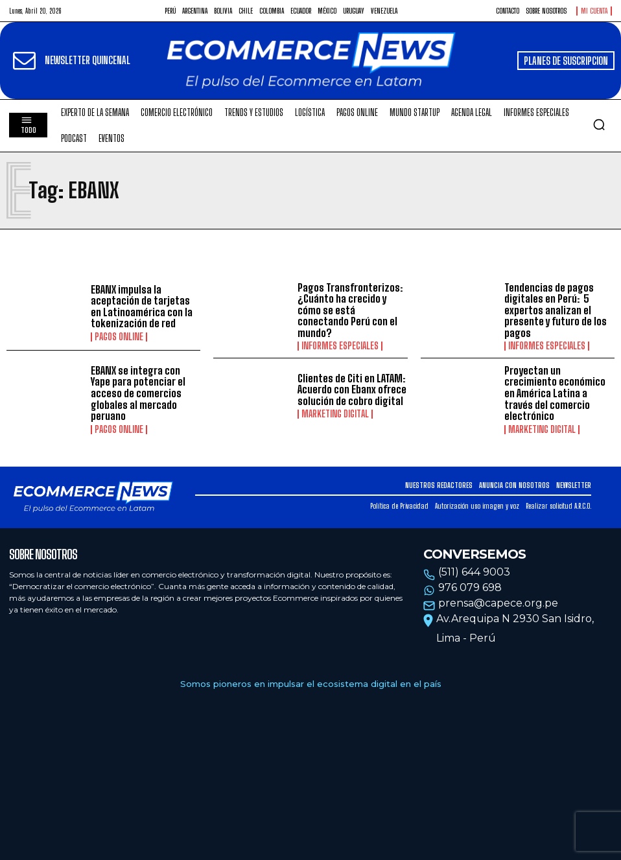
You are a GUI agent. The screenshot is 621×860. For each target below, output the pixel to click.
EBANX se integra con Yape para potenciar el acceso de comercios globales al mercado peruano (138, 393)
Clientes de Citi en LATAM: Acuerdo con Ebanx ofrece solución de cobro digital (352, 389)
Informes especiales (340, 346)
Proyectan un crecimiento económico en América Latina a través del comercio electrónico (554, 393)
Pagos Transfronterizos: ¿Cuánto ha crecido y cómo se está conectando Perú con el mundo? (350, 310)
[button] (599, 124)
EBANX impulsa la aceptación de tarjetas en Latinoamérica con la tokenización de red (142, 306)
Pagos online (119, 337)
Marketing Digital (335, 414)
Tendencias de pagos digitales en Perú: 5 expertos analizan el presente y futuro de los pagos (555, 310)
